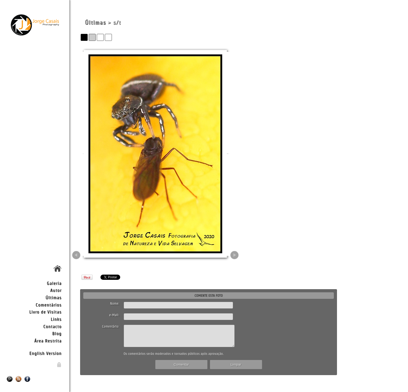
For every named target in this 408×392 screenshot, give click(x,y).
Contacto (52, 326)
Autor (56, 290)
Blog (57, 333)
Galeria (54, 283)
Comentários (49, 304)
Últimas (54, 297)
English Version (45, 353)
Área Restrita (47, 340)
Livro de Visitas (45, 311)
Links (56, 319)
